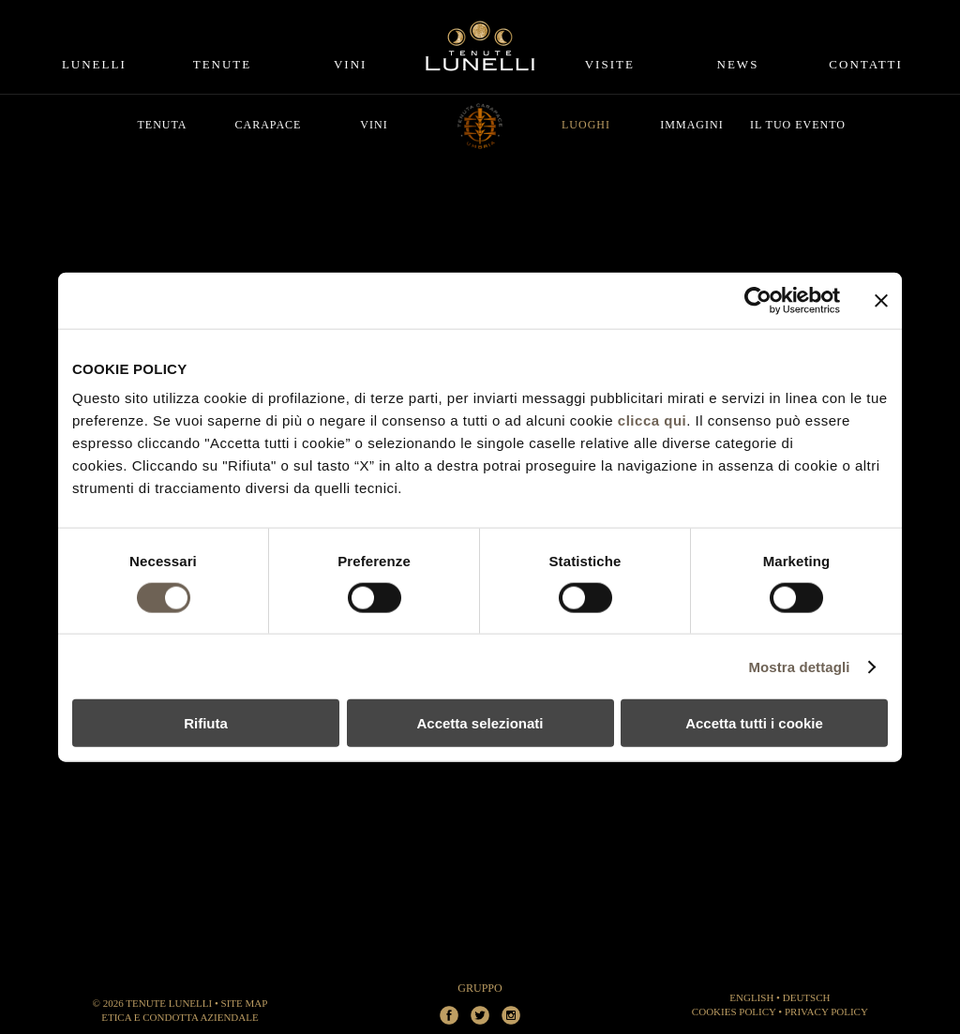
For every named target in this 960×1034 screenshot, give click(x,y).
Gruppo (480, 988)
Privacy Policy (826, 1011)
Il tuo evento (798, 124)
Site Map (244, 1003)
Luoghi (586, 124)
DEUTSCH (807, 997)
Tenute (222, 64)
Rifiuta (206, 723)
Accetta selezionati (479, 723)
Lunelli (94, 64)
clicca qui (652, 420)
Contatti (866, 64)
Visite (610, 64)
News (738, 64)
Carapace (268, 124)
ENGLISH (751, 997)
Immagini (691, 124)
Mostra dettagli (798, 666)
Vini (350, 64)
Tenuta (162, 124)
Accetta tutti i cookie (754, 723)
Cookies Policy (734, 1011)
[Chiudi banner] (881, 300)
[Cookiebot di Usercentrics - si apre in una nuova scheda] (758, 300)
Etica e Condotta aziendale (179, 1017)
